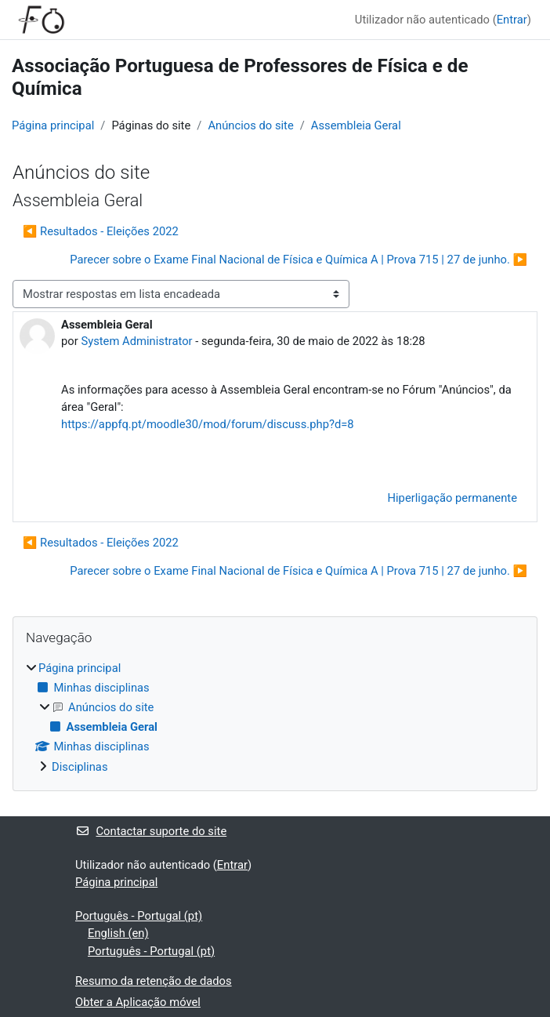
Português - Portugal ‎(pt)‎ (138, 916)
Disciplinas (80, 767)
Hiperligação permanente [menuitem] (452, 498)
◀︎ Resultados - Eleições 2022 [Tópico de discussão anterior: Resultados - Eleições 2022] (101, 231)
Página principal (53, 125)
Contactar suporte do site (150, 831)
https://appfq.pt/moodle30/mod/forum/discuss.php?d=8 (207, 424)
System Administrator (136, 341)
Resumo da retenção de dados (153, 981)
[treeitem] (275, 717)
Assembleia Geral (356, 125)
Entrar (512, 20)
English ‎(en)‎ (118, 933)
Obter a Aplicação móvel (138, 1002)
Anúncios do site (250, 125)
